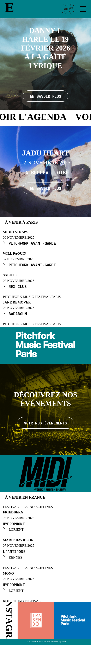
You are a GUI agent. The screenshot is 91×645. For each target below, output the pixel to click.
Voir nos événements (45, 422)
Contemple (54, 642)
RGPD (63, 642)
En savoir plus (45, 188)
